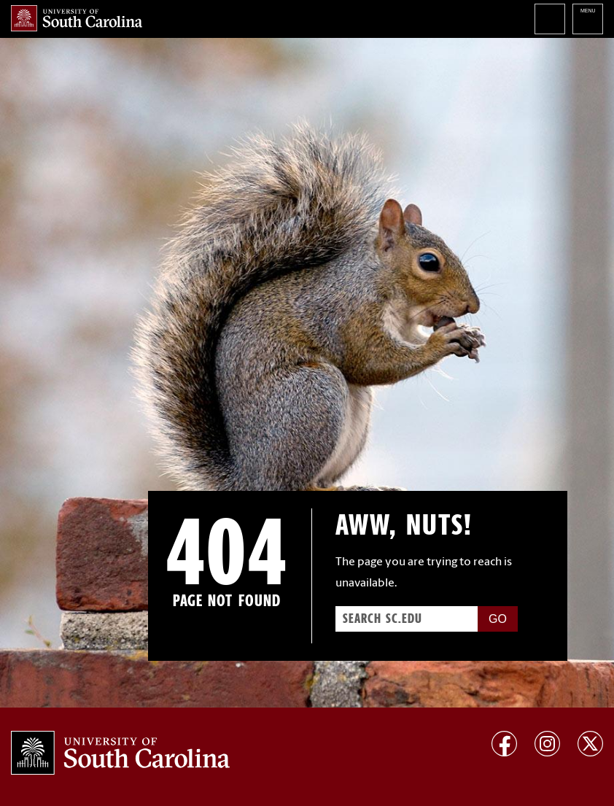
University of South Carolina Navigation (587, 19)
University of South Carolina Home (76, 18)
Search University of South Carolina (550, 19)
